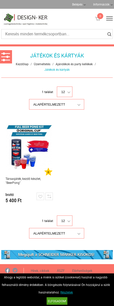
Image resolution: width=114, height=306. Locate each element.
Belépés (77, 4)
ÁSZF (61, 270)
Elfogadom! (57, 301)
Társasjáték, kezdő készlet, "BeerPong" (23, 181)
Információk (101, 4)
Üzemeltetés (42, 64)
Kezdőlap (22, 64)
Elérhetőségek (82, 270)
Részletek (66, 292)
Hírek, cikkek (40, 270)
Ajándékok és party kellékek (74, 64)
